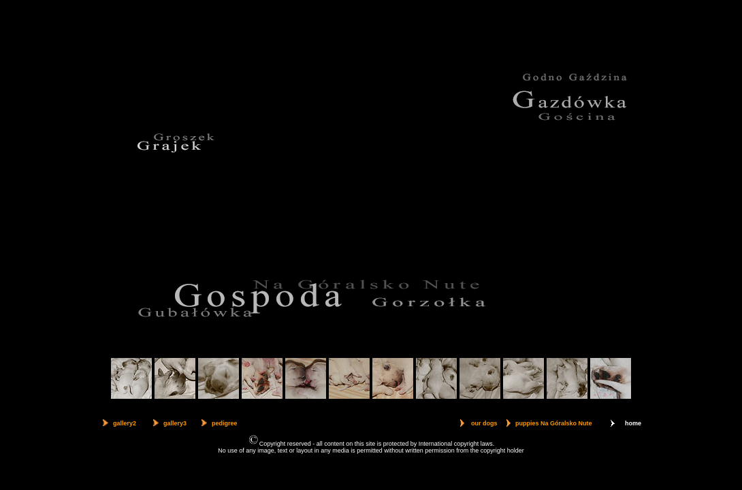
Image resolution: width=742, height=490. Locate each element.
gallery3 (175, 423)
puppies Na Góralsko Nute (553, 423)
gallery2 (124, 423)
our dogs (484, 423)
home (633, 423)
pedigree (225, 423)
